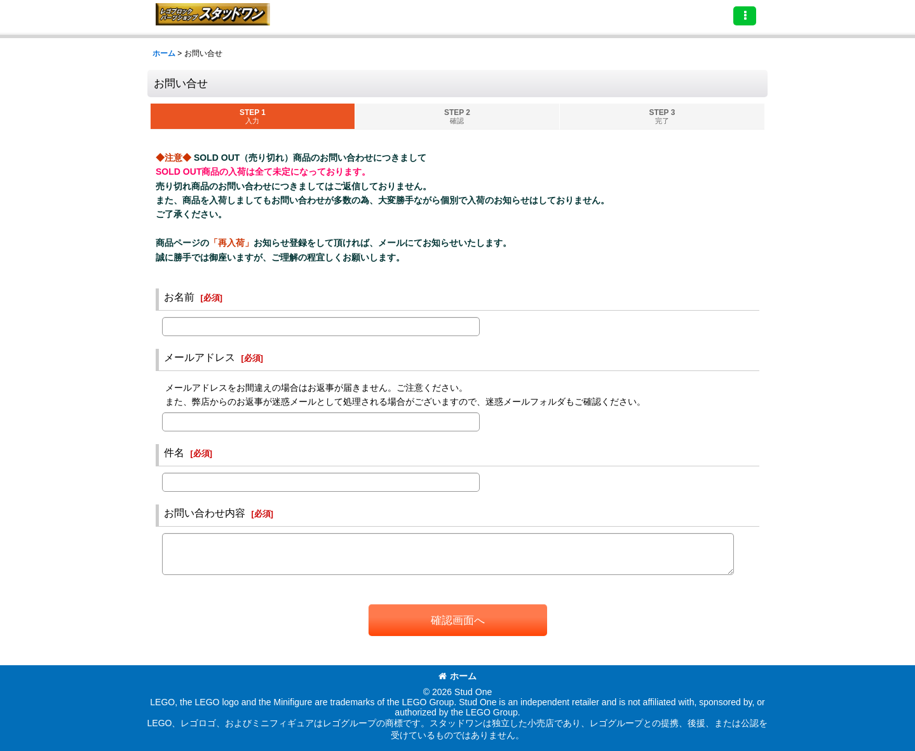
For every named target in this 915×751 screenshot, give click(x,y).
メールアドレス (199, 357)
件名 (174, 452)
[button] (744, 15)
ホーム (457, 676)
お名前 (179, 296)
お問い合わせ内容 (204, 512)
